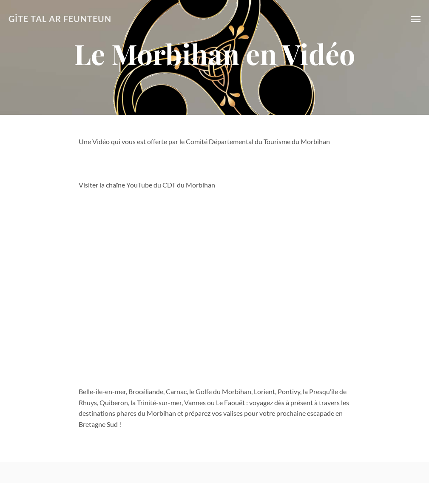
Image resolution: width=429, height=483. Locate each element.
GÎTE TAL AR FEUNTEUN (60, 19)
